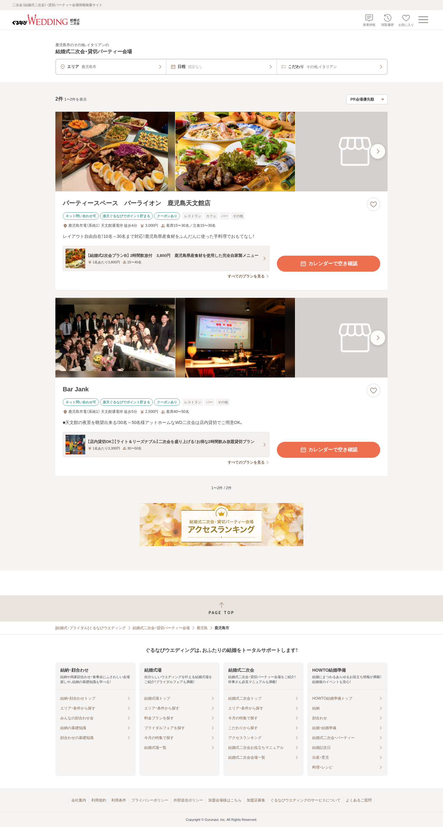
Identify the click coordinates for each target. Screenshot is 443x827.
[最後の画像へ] (377, 151)
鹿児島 (202, 628)
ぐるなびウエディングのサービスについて (305, 800)
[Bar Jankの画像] (221, 338)
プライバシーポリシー (149, 800)
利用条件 (118, 800)
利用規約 (98, 800)
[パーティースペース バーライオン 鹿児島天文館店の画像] (221, 151)
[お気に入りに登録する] (373, 204)
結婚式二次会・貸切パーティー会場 (161, 628)
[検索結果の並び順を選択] (367, 99)
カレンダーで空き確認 (328, 263)
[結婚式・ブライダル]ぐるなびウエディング (90, 628)
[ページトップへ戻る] (221, 608)
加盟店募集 (256, 800)
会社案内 (78, 800)
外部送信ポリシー (188, 800)
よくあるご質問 (359, 800)
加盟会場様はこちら (224, 800)
